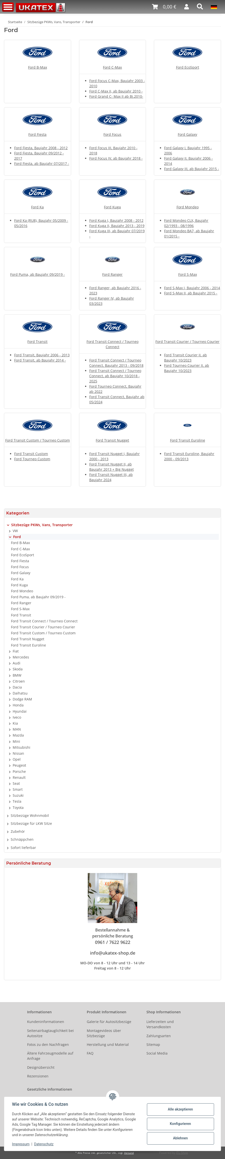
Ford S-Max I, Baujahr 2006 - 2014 (192, 287)
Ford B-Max (37, 67)
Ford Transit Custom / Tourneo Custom (37, 440)
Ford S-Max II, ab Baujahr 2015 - (190, 293)
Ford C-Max (112, 67)
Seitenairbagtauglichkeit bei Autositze (50, 1033)
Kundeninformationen (45, 1021)
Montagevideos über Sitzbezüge (104, 1033)
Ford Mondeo (188, 207)
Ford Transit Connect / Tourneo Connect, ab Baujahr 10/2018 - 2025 (115, 375)
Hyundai (20, 711)
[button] (186, 7)
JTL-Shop (182, 1153)
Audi (16, 663)
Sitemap (153, 1044)
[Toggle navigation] (8, 7)
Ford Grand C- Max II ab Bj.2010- (116, 96)
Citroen (19, 681)
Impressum (21, 1144)
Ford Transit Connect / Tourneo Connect (44, 621)
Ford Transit (37, 341)
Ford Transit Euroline (187, 440)
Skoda (18, 669)
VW (15, 530)
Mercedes (21, 657)
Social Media (157, 1053)
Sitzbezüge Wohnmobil (30, 815)
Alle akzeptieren (180, 1109)
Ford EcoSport (187, 67)
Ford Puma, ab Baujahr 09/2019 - (37, 274)
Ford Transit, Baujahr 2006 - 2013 (42, 355)
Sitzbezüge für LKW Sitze (31, 823)
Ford (17, 536)
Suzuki (18, 795)
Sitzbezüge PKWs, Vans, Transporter (42, 524)
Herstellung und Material (108, 1044)
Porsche (19, 771)
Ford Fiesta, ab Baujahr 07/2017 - (41, 163)
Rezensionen (37, 1076)
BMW (17, 675)
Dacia (17, 687)
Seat (16, 783)
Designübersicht (40, 1067)
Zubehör (18, 831)
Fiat (16, 651)
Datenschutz (44, 1144)
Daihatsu (20, 693)
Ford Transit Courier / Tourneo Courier (187, 341)
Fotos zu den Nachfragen (48, 1044)
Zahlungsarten (158, 1035)
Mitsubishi (21, 747)
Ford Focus (112, 134)
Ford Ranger (112, 274)
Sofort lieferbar (23, 847)
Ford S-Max (187, 274)
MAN (17, 729)
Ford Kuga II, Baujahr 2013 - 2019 (116, 225)
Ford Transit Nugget (112, 440)
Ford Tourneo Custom (32, 459)
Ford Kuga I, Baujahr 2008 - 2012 (116, 220)
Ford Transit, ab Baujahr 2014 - (40, 360)
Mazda (18, 735)
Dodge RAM (22, 699)
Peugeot (19, 765)
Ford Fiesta (37, 134)
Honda (18, 705)
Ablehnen (180, 1138)
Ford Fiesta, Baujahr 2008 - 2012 (41, 147)
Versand (129, 1153)
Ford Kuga (112, 207)
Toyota (18, 807)
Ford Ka (37, 207)
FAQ (90, 1053)
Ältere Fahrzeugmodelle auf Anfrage (50, 1056)
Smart (18, 789)
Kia (15, 723)
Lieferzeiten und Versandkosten (160, 1024)
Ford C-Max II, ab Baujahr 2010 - (116, 91)
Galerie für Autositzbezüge (109, 1021)
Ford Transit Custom (31, 453)
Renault (19, 777)
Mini (16, 741)
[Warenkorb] (164, 6)
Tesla (17, 801)
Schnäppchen (22, 839)
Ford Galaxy (187, 134)
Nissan (18, 753)
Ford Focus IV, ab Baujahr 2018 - (116, 158)
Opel (17, 759)
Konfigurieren (180, 1124)
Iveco (17, 717)
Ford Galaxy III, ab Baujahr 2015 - (191, 168)
